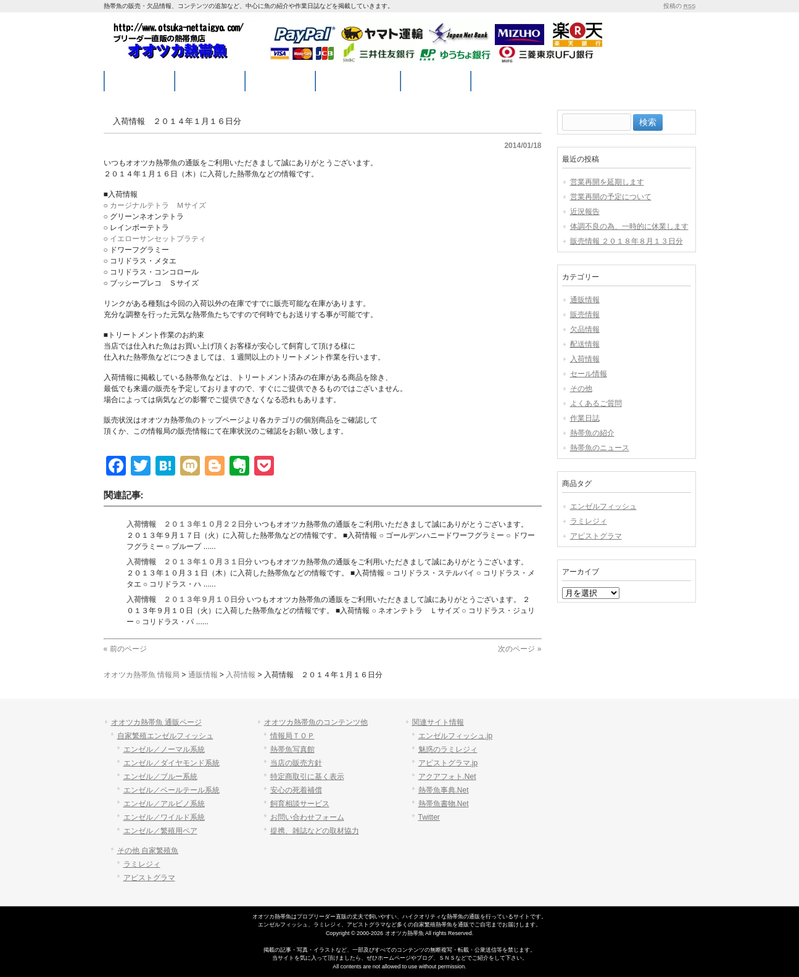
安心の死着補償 (296, 790)
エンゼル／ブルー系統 (160, 776)
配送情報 (585, 344)
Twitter (429, 817)
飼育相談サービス (299, 803)
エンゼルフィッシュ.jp (455, 736)
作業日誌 (585, 418)
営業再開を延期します (607, 182)
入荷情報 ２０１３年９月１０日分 (185, 599)
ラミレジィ (588, 521)
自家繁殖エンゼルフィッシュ (165, 736)
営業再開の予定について (611, 196)
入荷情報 (585, 359)
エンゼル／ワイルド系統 (164, 817)
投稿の (679, 5)
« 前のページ (125, 649)
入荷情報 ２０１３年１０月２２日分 (189, 524)
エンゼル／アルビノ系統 (164, 803)
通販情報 (585, 299)
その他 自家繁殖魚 (147, 850)
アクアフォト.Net (447, 776)
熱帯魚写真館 (292, 749)
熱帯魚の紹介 (592, 433)
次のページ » (519, 649)
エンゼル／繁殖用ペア (160, 831)
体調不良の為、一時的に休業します (629, 226)
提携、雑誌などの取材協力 (314, 831)
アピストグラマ (596, 536)
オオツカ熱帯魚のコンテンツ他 (316, 722)
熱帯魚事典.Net (443, 790)
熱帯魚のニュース (599, 447)
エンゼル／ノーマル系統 (164, 749)
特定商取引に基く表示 (307, 776)
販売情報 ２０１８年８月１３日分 (626, 241)
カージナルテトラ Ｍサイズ (158, 205)
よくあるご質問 (596, 403)
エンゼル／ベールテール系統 (171, 790)
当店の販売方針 (296, 763)
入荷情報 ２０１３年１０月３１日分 (189, 562)
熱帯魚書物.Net (443, 803)
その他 (581, 388)
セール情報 (588, 373)
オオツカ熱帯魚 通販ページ (156, 722)
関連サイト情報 (438, 722)
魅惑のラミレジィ (448, 749)
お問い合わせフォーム (307, 817)
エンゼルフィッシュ (603, 506)
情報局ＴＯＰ (292, 736)
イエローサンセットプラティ (158, 238)
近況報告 (585, 211)
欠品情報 (585, 329)
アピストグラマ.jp (448, 763)
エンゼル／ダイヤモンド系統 (171, 763)
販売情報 (585, 314)
